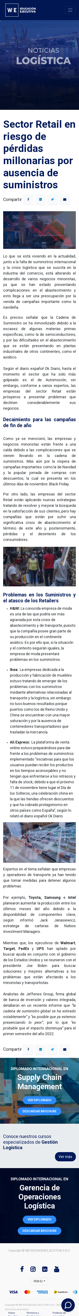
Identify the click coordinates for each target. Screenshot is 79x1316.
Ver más (65, 1157)
